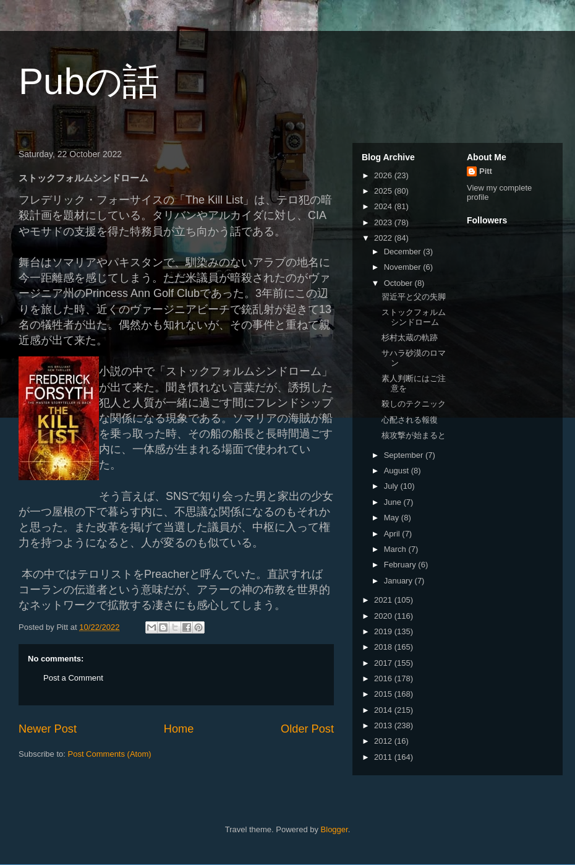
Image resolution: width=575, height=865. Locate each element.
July (392, 486)
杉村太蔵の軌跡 (409, 337)
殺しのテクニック (413, 403)
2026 (384, 175)
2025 (384, 191)
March (396, 549)
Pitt (485, 171)
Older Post (307, 729)
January (399, 580)
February (401, 564)
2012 (384, 741)
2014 (384, 710)
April (393, 533)
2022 (384, 238)
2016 (384, 678)
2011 (384, 757)
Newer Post (48, 729)
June (394, 502)
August (397, 470)
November (404, 267)
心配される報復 (409, 419)
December (404, 251)
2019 (384, 631)
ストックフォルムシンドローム (413, 317)
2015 (384, 694)
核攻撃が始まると (413, 435)
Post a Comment (73, 677)
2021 (384, 600)
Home (179, 729)
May (392, 517)
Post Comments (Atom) (109, 754)
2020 (384, 616)
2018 (384, 647)
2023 (384, 222)
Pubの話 (89, 81)
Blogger (334, 829)
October (399, 283)
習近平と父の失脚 (413, 296)
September (404, 455)
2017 (384, 663)
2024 (384, 206)
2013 (384, 725)
